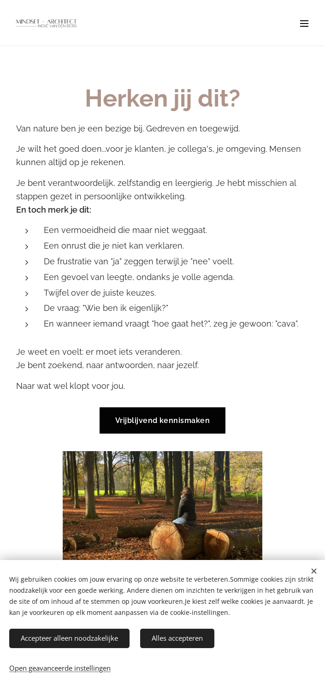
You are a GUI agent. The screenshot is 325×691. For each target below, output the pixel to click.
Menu (304, 23)
